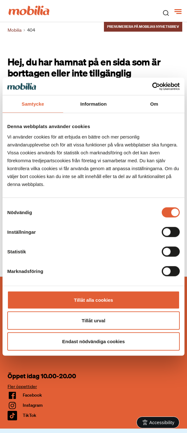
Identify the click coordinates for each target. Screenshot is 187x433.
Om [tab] (154, 104)
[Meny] (179, 11)
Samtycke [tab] (33, 104)
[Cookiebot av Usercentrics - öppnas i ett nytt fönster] (152, 86)
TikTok (29, 415)
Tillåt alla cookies (93, 299)
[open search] (166, 12)
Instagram (33, 405)
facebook (32, 395)
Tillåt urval (94, 320)
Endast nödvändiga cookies (93, 341)
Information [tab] (93, 104)
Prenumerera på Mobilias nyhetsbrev (143, 26)
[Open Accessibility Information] (158, 422)
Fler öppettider (22, 386)
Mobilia (14, 30)
